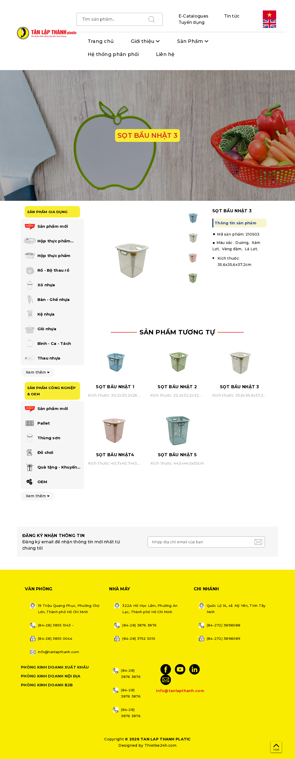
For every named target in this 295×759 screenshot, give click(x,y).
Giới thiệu (142, 41)
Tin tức (231, 16)
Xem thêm (38, 372)
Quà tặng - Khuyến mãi (50, 468)
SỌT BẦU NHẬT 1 (115, 386)
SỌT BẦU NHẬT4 (115, 454)
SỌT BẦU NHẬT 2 (177, 386)
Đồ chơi (38, 453)
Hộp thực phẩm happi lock (47, 242)
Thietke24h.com (160, 745)
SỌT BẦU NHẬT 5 (177, 454)
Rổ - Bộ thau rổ (46, 270)
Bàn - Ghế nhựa (46, 300)
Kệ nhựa (39, 314)
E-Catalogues (193, 16)
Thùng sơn (41, 438)
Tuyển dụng (192, 22)
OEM (35, 482)
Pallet (36, 423)
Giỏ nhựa (40, 329)
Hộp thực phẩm (47, 256)
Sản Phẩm (190, 41)
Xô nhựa (39, 285)
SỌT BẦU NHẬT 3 (239, 386)
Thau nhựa (41, 358)
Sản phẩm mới (45, 226)
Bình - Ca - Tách (47, 344)
